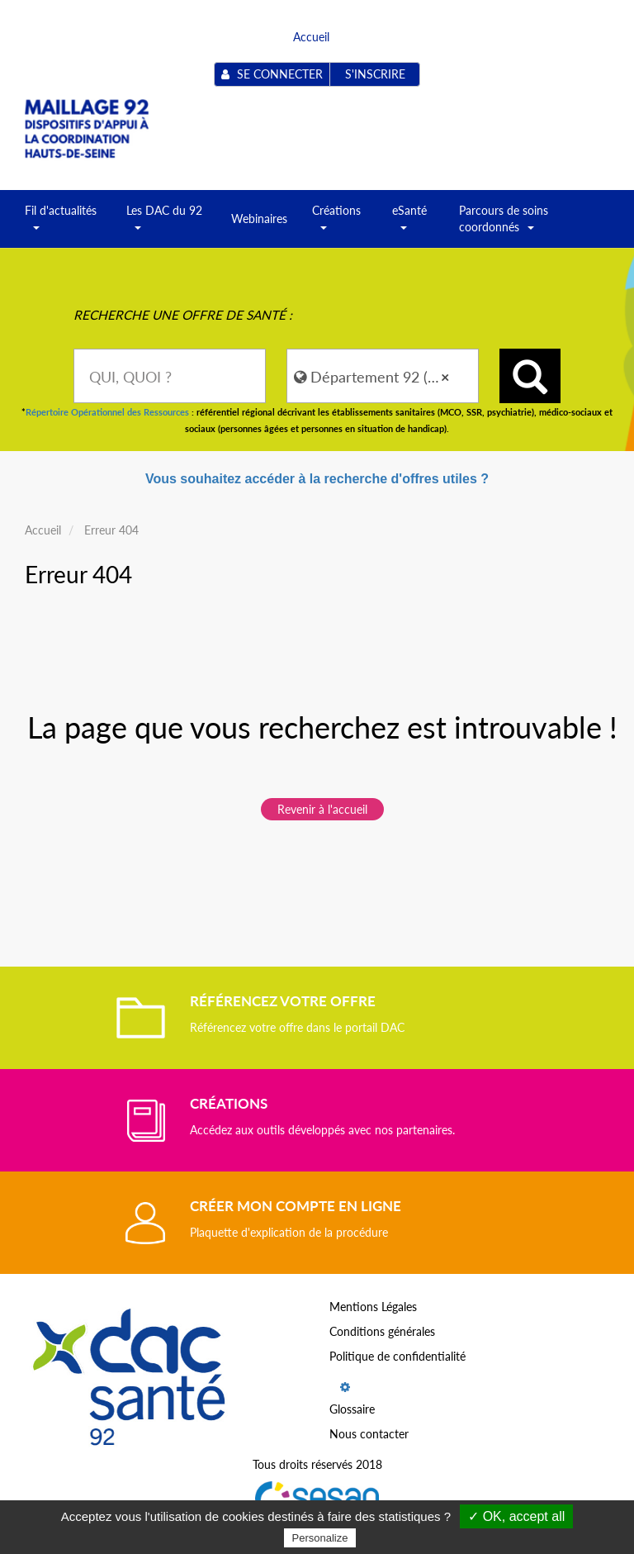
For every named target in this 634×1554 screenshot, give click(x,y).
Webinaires (259, 218)
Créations (336, 224)
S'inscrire (375, 74)
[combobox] (169, 376)
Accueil (311, 37)
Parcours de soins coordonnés (503, 224)
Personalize (320, 1538)
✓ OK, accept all (516, 1516)
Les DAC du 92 (164, 224)
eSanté (409, 224)
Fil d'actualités (61, 224)
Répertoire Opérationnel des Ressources (107, 411)
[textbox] (169, 375)
